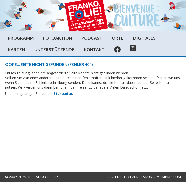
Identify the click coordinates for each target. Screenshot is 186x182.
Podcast (91, 38)
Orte (118, 38)
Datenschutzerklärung (131, 177)
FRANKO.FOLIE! (45, 177)
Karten (16, 49)
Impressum (171, 177)
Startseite (63, 93)
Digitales (144, 38)
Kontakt (94, 49)
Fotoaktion (57, 38)
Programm (21, 38)
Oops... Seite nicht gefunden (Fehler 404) (49, 64)
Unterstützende (54, 49)
